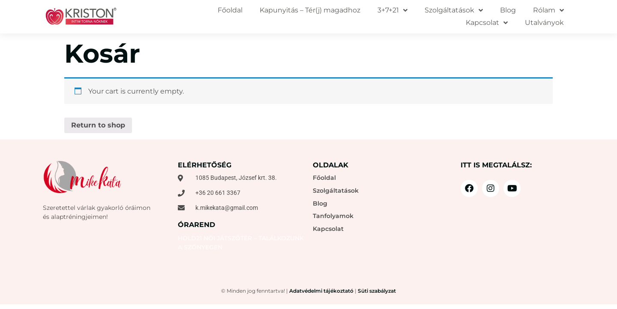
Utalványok (544, 22)
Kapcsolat (487, 23)
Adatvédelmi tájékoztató (321, 291)
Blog (508, 10)
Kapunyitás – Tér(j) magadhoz (310, 10)
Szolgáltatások (454, 10)
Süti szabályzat (377, 291)
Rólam (548, 10)
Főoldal (230, 10)
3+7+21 (392, 10)
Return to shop (98, 125)
